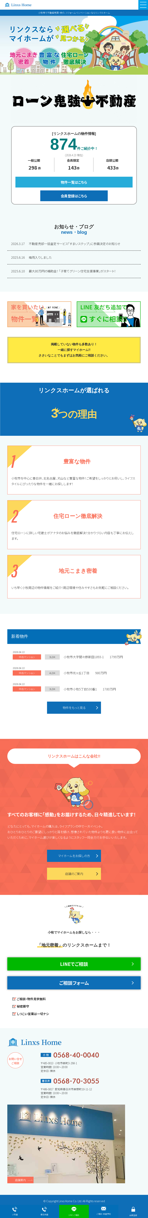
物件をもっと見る (74, 707)
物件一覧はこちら (74, 182)
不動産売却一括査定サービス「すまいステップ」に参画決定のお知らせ (66, 243)
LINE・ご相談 (74, 1211)
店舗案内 (20, 1180)
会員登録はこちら (74, 195)
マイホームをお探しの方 (74, 855)
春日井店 (44, 1211)
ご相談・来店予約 (104, 1211)
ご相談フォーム (74, 982)
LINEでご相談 (74, 963)
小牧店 (15, 1211)
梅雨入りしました (31, 257)
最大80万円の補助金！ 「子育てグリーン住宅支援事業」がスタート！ (63, 271)
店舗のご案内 (74, 873)
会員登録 (133, 1212)
